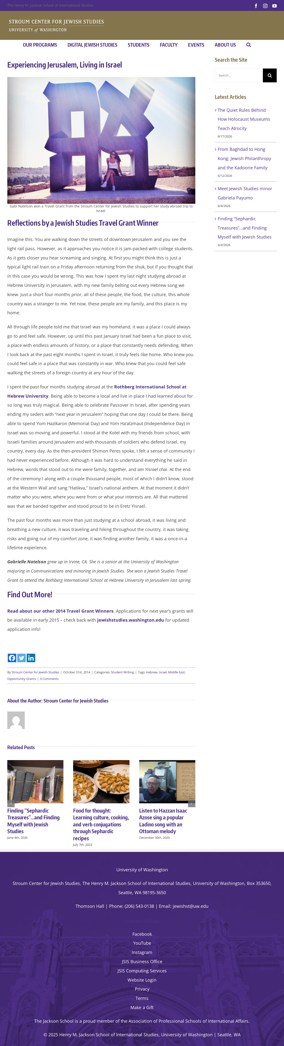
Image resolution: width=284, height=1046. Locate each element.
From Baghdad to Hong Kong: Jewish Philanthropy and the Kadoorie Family (244, 158)
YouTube (142, 943)
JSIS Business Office (142, 961)
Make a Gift (142, 1007)
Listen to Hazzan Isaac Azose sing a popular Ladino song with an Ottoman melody (163, 821)
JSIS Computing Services (142, 971)
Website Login (142, 980)
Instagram (142, 952)
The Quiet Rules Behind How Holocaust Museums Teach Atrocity (244, 119)
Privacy (142, 989)
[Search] (270, 75)
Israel (163, 672)
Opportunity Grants (21, 679)
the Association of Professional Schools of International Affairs (185, 1021)
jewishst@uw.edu (190, 906)
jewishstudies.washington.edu (130, 620)
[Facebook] (12, 658)
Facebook (142, 934)
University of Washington (142, 870)
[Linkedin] (31, 658)
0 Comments (49, 679)
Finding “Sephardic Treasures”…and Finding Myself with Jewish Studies (33, 821)
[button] (248, 45)
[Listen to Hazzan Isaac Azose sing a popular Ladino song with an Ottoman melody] (167, 763)
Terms (142, 998)
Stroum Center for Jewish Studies (35, 672)
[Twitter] (21, 658)
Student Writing (122, 672)
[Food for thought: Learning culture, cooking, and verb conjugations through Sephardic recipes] (101, 763)
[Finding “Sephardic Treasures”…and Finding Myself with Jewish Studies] (35, 763)
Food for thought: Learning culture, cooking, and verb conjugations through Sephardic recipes (101, 824)
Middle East (176, 672)
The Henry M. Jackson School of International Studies (50, 5)
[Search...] (239, 75)
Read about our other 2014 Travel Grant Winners (60, 611)
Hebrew (151, 672)
